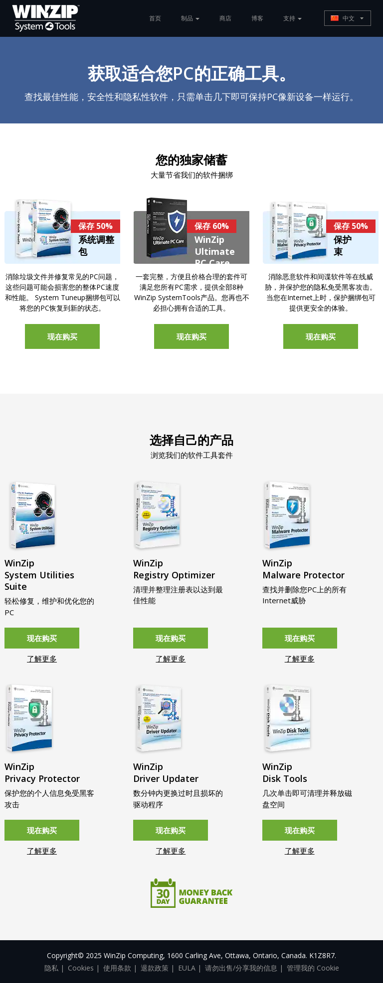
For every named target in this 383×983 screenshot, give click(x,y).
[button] (347, 18)
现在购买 (62, 336)
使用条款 (117, 968)
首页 (155, 18)
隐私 (51, 968)
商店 (225, 18)
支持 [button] (292, 18)
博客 (257, 18)
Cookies (81, 968)
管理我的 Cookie (313, 968)
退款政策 (155, 968)
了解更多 (42, 658)
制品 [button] (190, 18)
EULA (186, 968)
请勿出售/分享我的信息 (241, 968)
